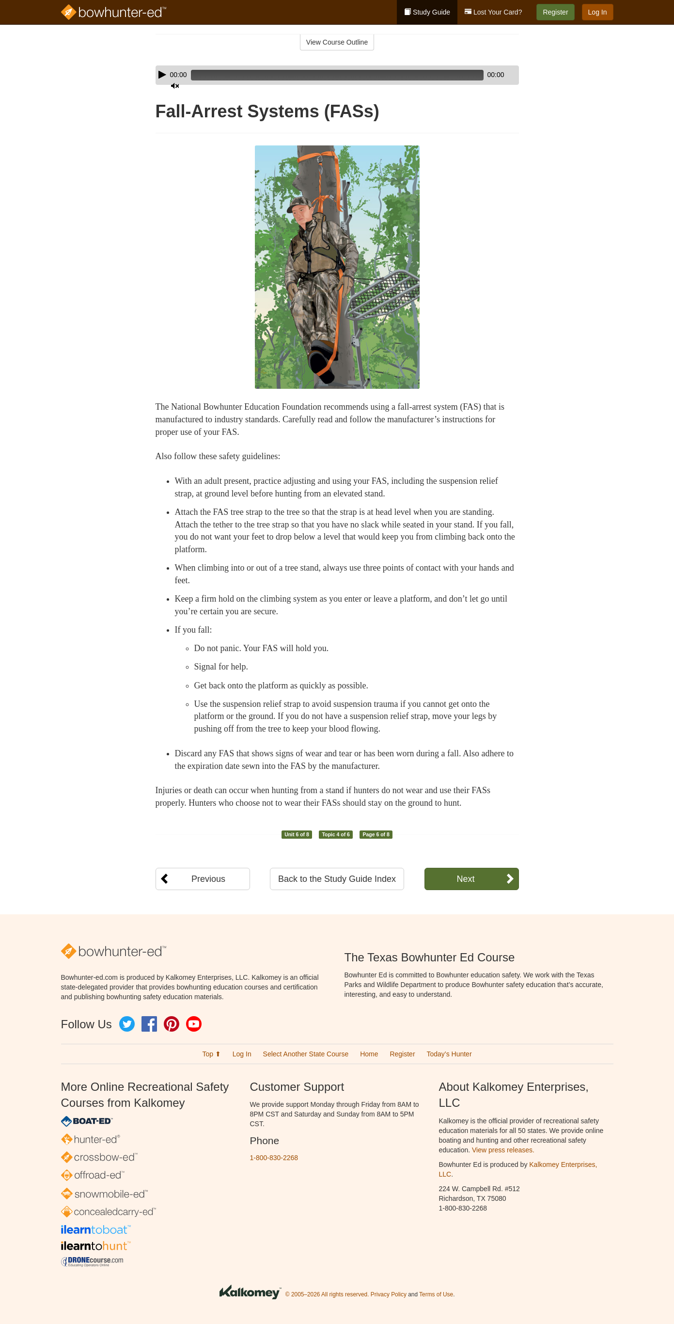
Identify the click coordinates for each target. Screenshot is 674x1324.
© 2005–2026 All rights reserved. (327, 1294)
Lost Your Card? (493, 12)
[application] (337, 75)
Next (465, 879)
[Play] (162, 75)
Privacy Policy (389, 1294)
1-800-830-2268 (274, 1158)
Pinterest (171, 1024)
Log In (597, 12)
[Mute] (484, 75)
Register (555, 12)
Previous (208, 879)
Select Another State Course (306, 1054)
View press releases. (503, 1150)
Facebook (149, 1024)
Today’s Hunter (448, 1054)
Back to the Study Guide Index (337, 879)
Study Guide (427, 12)
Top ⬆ (211, 1054)
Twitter (127, 1024)
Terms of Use (436, 1294)
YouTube (194, 1024)
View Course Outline (337, 42)
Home (369, 1054)
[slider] (323, 75)
